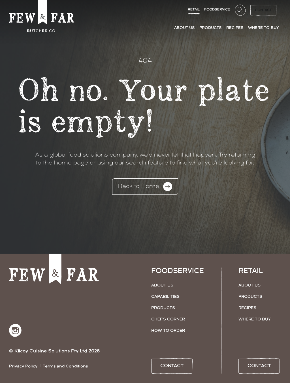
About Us (162, 285)
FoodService (217, 9)
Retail (194, 9)
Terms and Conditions (65, 366)
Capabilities (165, 297)
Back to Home (145, 186)
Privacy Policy (23, 366)
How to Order (168, 331)
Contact (263, 10)
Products (163, 308)
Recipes (247, 308)
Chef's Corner (168, 319)
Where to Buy (254, 319)
